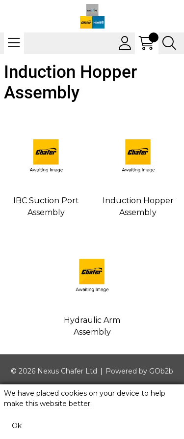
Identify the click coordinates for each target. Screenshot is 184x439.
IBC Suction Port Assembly (46, 206)
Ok (17, 425)
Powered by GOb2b (139, 371)
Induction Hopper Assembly (138, 206)
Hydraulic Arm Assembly (92, 326)
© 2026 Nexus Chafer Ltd (54, 371)
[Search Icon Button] (169, 43)
